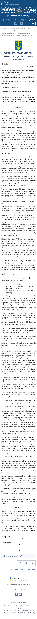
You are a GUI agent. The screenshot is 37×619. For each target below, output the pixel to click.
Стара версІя (22, 19)
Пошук (32, 19)
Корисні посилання (18, 602)
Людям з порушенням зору (20, 15)
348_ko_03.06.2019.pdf (14, 556)
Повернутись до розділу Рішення (23, 569)
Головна (4, 28)
